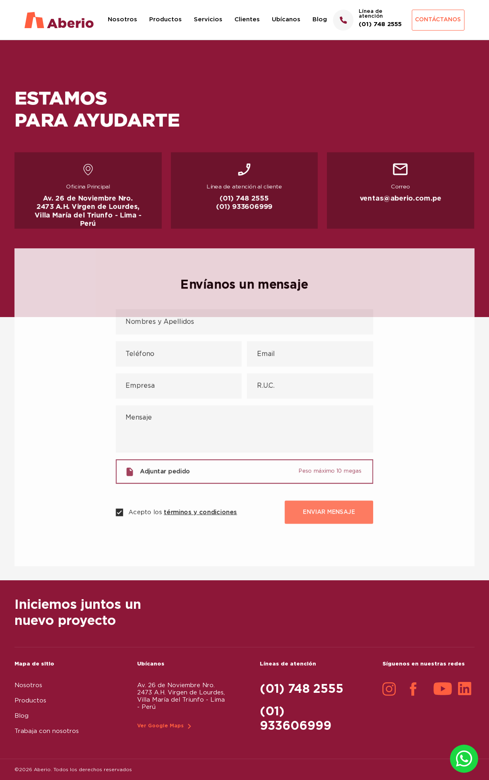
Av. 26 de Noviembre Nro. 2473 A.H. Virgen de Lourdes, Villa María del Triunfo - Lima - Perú (88, 212)
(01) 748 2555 (244, 199)
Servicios (208, 19)
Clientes (247, 19)
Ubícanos (286, 19)
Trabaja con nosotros (46, 731)
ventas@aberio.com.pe (401, 199)
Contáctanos (438, 20)
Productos (165, 19)
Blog (319, 19)
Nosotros (122, 19)
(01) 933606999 (244, 207)
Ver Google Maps (160, 726)
